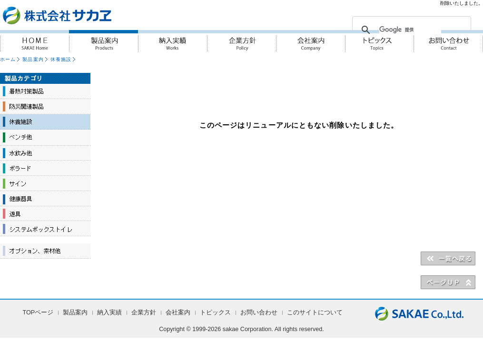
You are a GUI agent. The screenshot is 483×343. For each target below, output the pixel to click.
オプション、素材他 (45, 251)
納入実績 (172, 40)
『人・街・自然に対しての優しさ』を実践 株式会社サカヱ (82, 15)
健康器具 (45, 198)
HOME (34, 40)
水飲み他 (45, 152)
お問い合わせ (448, 40)
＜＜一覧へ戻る (448, 258)
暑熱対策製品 (45, 91)
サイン (45, 183)
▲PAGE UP (448, 282)
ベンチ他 (45, 137)
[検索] (410, 30)
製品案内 (103, 40)
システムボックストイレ (45, 228)
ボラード (45, 167)
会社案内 (310, 40)
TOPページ (38, 312)
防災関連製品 (45, 106)
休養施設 (60, 59)
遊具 (45, 213)
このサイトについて (315, 312)
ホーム (8, 59)
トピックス (215, 312)
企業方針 (241, 40)
